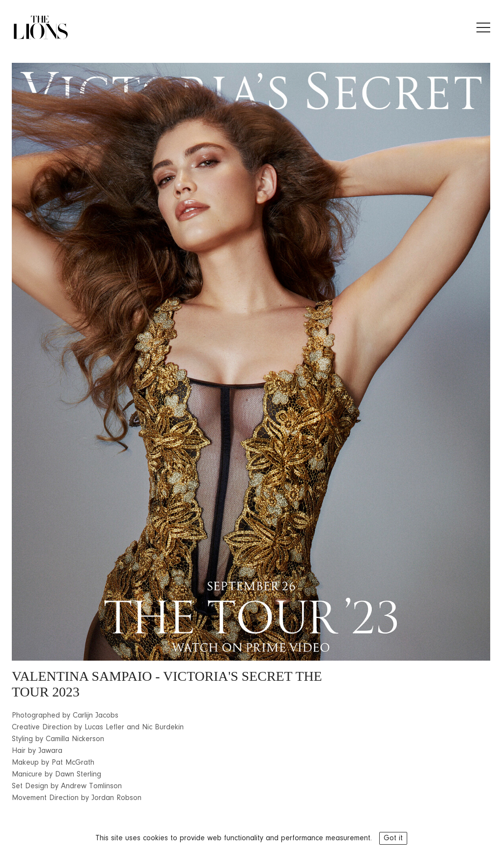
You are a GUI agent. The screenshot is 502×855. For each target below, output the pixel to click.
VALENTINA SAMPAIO (82, 676)
